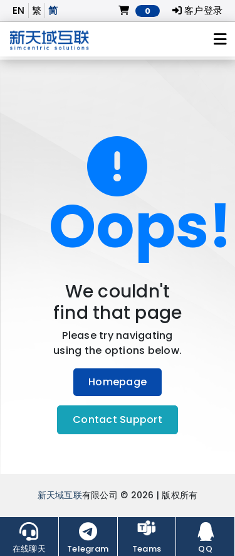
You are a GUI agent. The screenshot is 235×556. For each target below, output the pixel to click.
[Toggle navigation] (220, 39)
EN (19, 10)
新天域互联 (60, 495)
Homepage (117, 382)
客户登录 (197, 10)
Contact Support (117, 419)
